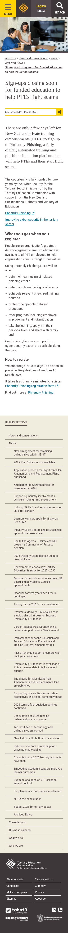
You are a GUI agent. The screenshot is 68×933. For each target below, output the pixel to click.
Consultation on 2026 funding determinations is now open (31, 717)
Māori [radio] (41, 11)
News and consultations (33, 58)
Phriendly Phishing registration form (30, 386)
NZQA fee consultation (27, 799)
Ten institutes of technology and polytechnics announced (33, 728)
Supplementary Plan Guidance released (37, 791)
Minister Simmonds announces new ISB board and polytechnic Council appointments (38, 582)
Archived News (14, 63)
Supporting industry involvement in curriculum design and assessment (35, 497)
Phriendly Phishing (40, 392)
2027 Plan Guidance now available (34, 462)
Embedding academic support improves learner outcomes (38, 770)
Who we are (16, 845)
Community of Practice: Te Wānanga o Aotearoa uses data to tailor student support (37, 667)
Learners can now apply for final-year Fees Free (36, 520)
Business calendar (20, 830)
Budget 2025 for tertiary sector (32, 806)
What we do (16, 838)
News (54, 58)
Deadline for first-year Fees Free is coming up (35, 594)
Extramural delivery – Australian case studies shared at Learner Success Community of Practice (36, 615)
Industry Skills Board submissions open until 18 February (38, 509)
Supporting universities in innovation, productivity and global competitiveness (38, 695)
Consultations (17, 822)
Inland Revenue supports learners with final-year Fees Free (37, 654)
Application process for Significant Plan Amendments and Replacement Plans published (38, 473)
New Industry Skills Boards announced (37, 738)
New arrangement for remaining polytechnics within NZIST (33, 452)
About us (10, 58)
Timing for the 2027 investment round (36, 604)
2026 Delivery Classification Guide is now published (36, 557)
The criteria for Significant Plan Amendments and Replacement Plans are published (36, 682)
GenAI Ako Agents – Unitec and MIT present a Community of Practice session (35, 544)
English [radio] (41, 6)
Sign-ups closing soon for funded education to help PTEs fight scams (33, 70)
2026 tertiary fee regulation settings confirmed (35, 706)
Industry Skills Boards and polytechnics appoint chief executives (38, 531)
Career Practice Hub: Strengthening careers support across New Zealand (36, 628)
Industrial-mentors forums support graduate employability (35, 748)
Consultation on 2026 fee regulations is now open (37, 759)
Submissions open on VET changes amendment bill (35, 781)
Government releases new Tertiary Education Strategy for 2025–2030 (35, 568)
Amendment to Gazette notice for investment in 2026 (34, 486)
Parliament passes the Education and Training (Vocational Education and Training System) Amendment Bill (36, 641)
